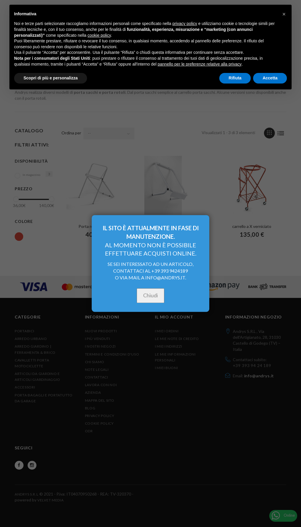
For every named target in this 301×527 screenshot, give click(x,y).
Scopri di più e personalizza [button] (51, 78)
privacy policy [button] (185, 23)
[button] (284, 14)
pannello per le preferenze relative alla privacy (200, 64)
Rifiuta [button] (235, 78)
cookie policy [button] (99, 35)
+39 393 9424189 (169, 271)
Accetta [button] (269, 78)
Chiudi (150, 295)
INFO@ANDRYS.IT (165, 278)
